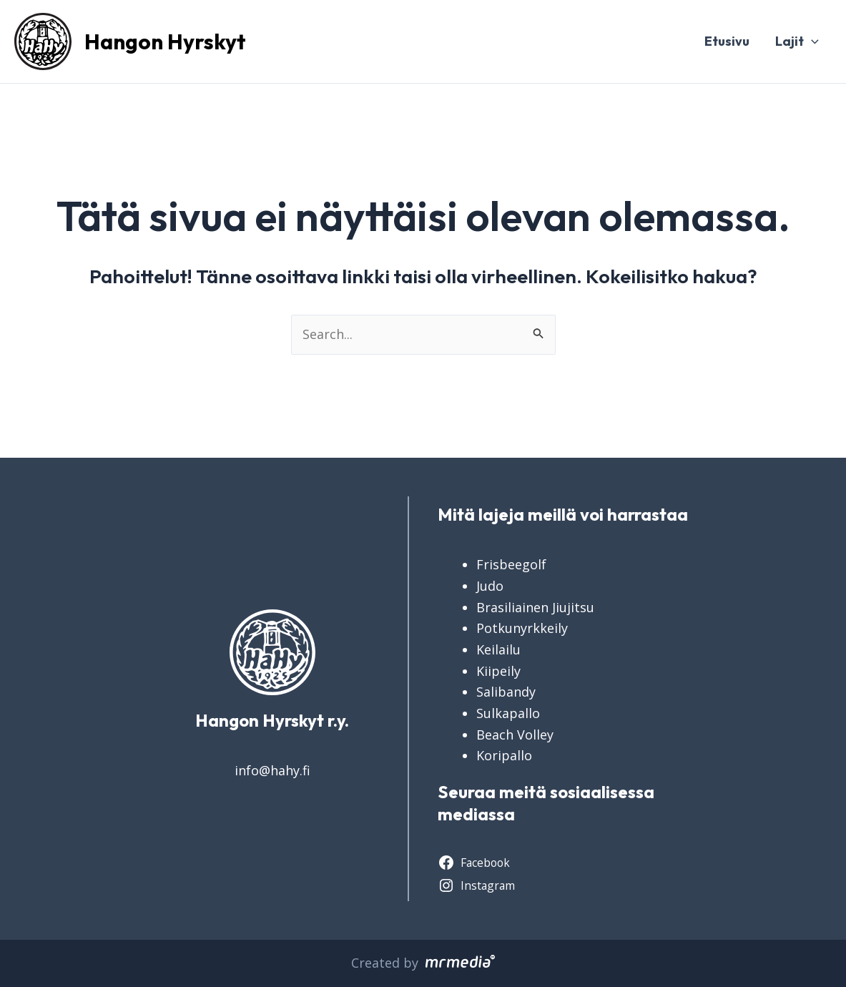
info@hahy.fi (272, 770)
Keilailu (498, 649)
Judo (489, 585)
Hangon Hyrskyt (165, 41)
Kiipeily (498, 670)
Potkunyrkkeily (522, 628)
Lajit (797, 41)
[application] (811, 41)
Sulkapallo (508, 713)
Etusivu (726, 41)
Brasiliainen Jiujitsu (535, 607)
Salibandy (506, 691)
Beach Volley (515, 734)
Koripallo (504, 755)
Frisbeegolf (511, 564)
